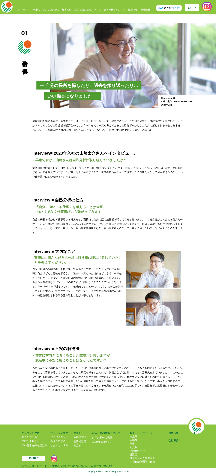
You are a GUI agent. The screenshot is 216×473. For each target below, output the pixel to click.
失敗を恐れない (30, 441)
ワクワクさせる (59, 436)
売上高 (133, 436)
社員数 (133, 447)
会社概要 (145, 9)
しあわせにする (59, 445)
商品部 (77, 445)
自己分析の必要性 (102, 437)
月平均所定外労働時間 (142, 458)
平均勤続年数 (137, 450)
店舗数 (133, 440)
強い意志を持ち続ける (34, 445)
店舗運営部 (80, 437)
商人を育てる (29, 436)
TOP (17, 10)
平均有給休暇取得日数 (142, 461)
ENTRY (192, 8)
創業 (132, 443)
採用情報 (133, 9)
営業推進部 (80, 441)
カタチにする (58, 441)
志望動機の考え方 (102, 441)
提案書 (133, 454)
